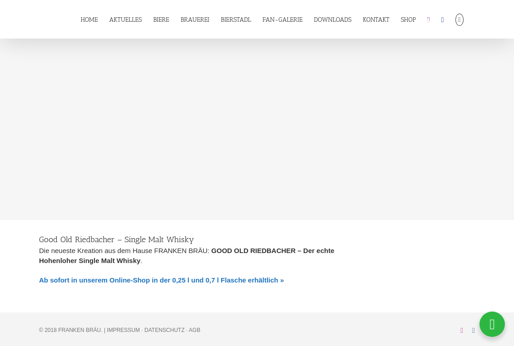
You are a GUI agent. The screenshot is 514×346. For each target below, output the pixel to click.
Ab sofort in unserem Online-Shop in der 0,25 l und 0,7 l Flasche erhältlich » (161, 280)
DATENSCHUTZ (164, 330)
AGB (194, 330)
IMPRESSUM (123, 330)
